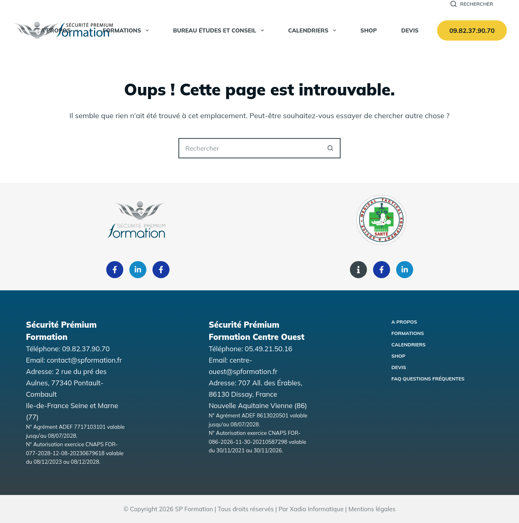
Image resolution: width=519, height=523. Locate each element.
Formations (127, 30)
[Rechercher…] (249, 148)
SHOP (368, 30)
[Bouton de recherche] (330, 148)
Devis (409, 30)
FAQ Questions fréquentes (427, 379)
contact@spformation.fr (84, 360)
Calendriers (313, 30)
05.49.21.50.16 (269, 348)
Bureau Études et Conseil (220, 30)
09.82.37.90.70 (472, 30)
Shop (398, 356)
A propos (61, 30)
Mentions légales (371, 509)
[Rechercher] (471, 4)
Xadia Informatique (317, 509)
